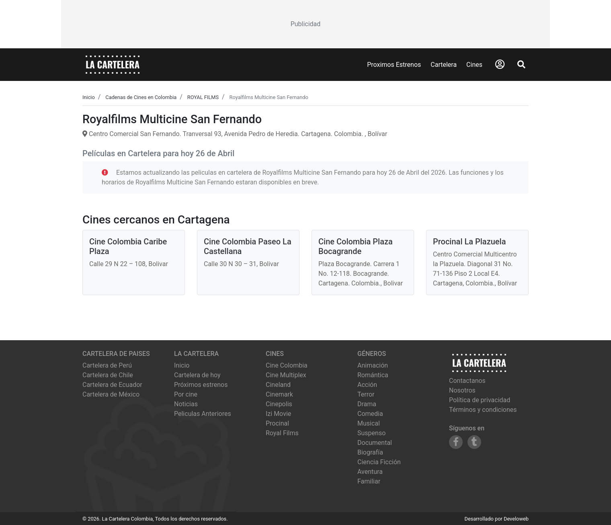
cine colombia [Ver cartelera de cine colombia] (287, 365)
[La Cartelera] (112, 64)
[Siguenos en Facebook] (456, 442)
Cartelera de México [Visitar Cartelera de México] (110, 394)
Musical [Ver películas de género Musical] (368, 423)
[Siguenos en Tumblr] (474, 442)
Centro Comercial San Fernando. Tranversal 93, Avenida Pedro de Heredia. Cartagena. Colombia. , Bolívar (234, 134)
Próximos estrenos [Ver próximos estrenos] (201, 385)
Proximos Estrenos (394, 64)
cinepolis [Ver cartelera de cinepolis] (279, 404)
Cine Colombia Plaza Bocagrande (355, 246)
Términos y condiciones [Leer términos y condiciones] (483, 409)
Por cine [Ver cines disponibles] (185, 394)
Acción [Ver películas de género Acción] (367, 385)
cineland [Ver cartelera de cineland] (278, 385)
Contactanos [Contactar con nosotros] (467, 380)
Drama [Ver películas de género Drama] (366, 404)
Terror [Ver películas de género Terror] (366, 394)
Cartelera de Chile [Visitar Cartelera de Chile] (107, 375)
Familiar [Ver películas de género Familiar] (368, 481)
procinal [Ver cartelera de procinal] (277, 423)
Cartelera (444, 64)
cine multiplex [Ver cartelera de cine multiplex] (286, 375)
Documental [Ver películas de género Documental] (374, 442)
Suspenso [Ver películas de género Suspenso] (371, 433)
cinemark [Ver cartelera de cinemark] (279, 394)
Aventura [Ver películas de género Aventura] (370, 471)
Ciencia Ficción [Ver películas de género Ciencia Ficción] (379, 462)
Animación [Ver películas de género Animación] (372, 365)
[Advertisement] (305, 24)
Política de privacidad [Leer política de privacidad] (479, 400)
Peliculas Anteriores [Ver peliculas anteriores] (202, 414)
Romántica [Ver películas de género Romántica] (372, 375)
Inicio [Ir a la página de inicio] (181, 365)
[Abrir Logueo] (499, 64)
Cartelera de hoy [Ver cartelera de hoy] (197, 375)
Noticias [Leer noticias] (186, 404)
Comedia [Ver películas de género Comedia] (370, 414)
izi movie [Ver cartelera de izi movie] (278, 414)
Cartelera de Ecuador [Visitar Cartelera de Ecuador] (112, 385)
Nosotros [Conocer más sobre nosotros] (462, 390)
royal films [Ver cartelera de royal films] (282, 433)
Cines (474, 64)
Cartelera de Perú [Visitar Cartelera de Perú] (107, 365)
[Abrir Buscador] (521, 64)
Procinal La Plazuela (469, 241)
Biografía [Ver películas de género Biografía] (370, 452)
